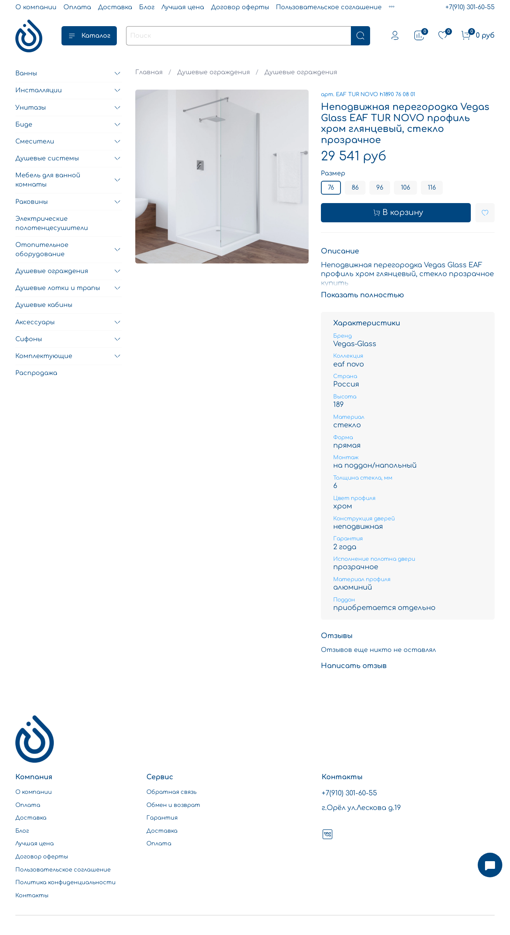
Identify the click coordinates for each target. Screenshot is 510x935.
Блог (146, 7)
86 (355, 187)
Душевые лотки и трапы (57, 288)
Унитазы (30, 107)
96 (379, 187)
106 (405, 187)
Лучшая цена (182, 7)
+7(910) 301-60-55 (470, 7)
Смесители (34, 141)
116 (432, 187)
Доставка (115, 7)
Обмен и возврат (173, 805)
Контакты (31, 895)
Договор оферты (240, 7)
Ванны (26, 73)
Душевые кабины (43, 305)
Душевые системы (47, 158)
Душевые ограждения (213, 72)
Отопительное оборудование (41, 250)
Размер (333, 173)
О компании (35, 7)
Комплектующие (43, 356)
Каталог (89, 36)
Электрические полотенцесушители (51, 223)
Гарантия (162, 818)
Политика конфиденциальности (65, 882)
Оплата (77, 7)
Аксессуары (35, 322)
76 (331, 187)
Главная (149, 72)
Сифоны (28, 339)
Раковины (31, 201)
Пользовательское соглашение (329, 7)
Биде (23, 124)
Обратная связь (171, 792)
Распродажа (36, 373)
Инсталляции (38, 90)
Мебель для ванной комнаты (47, 180)
